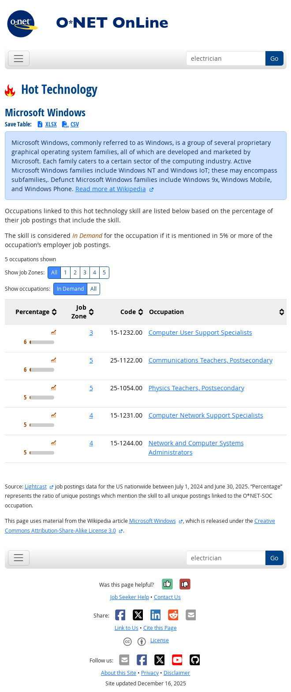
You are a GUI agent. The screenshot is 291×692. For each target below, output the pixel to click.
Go (274, 58)
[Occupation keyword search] (226, 58)
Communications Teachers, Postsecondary (210, 360)
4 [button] (91, 415)
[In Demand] (53, 332)
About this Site (118, 673)
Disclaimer (177, 673)
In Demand (70, 288)
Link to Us (126, 628)
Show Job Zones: (25, 272)
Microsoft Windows (152, 521)
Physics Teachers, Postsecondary (196, 388)
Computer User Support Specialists (200, 332)
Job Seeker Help (129, 597)
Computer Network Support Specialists (206, 415)
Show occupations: (27, 288)
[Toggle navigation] (19, 58)
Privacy (150, 673)
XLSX (46, 124)
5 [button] (91, 360)
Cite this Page (160, 628)
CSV (70, 124)
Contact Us (167, 597)
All (54, 272)
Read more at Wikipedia (110, 189)
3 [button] (91, 332)
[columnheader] (32, 312)
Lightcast (36, 486)
